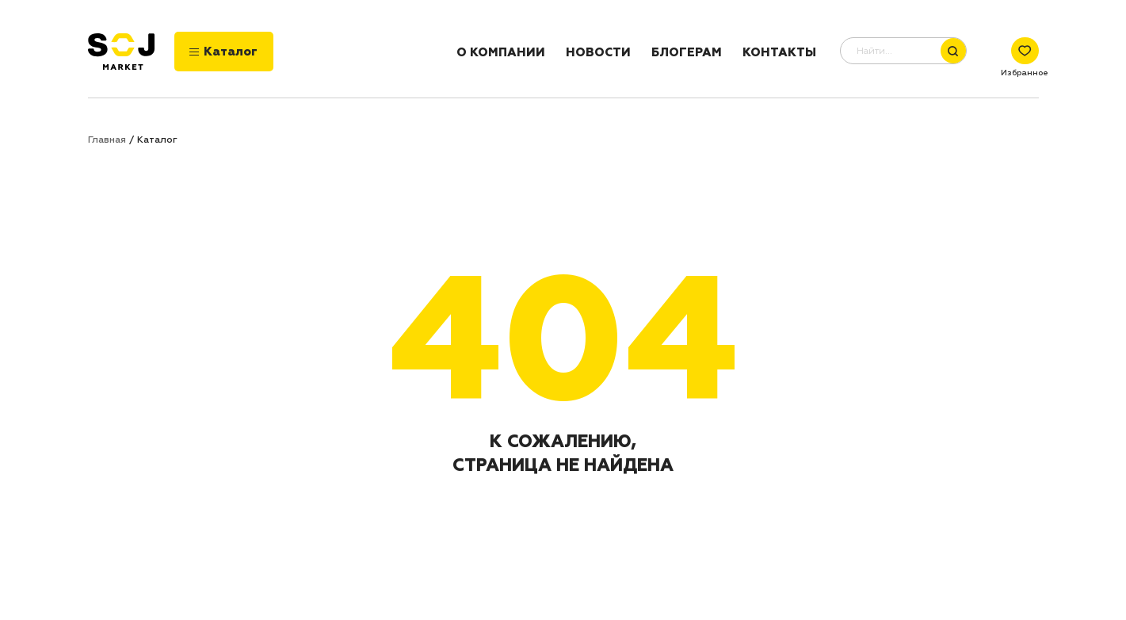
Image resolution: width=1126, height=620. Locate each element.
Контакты (779, 52)
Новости (598, 52)
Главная (107, 139)
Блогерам (686, 52)
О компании (500, 52)
